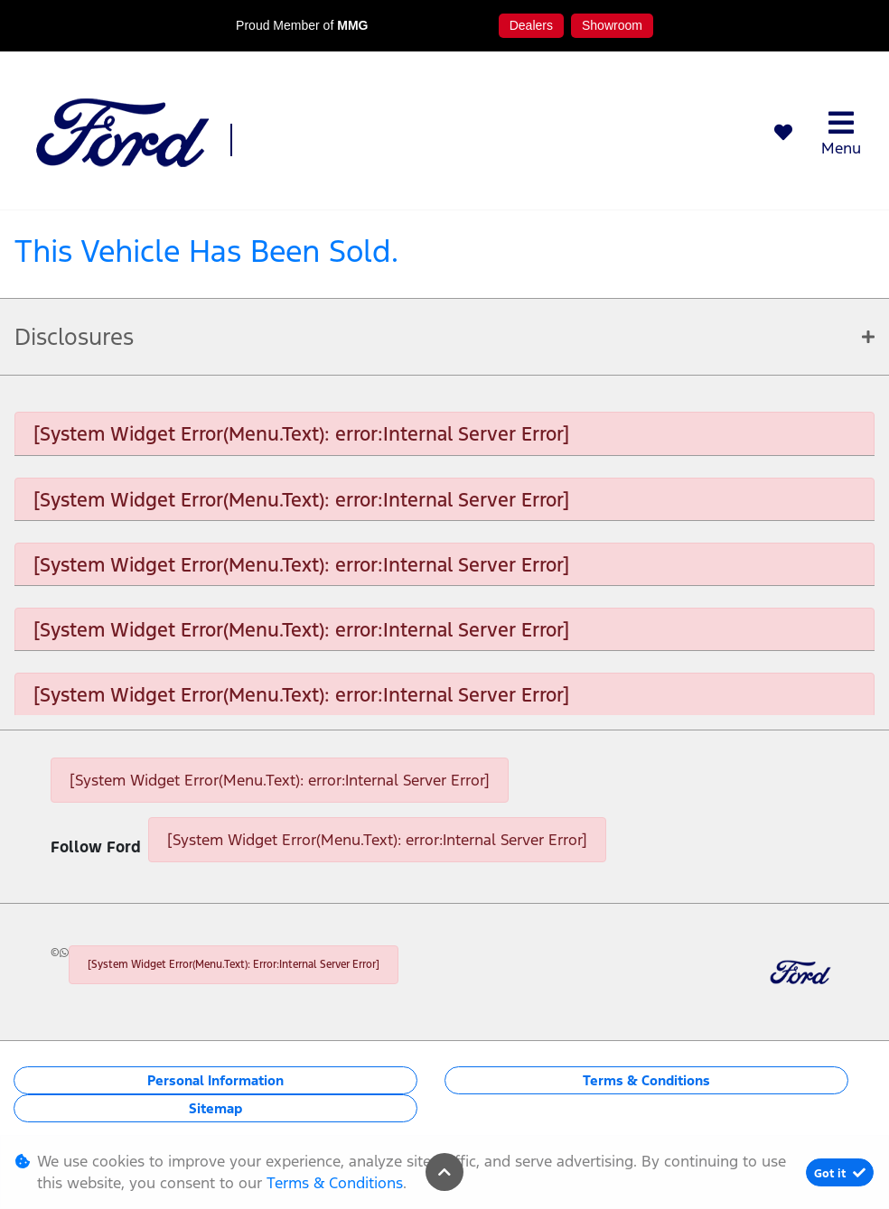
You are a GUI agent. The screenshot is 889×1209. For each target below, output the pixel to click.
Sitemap (215, 1108)
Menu (841, 133)
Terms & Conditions (646, 1080)
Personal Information (215, 1080)
